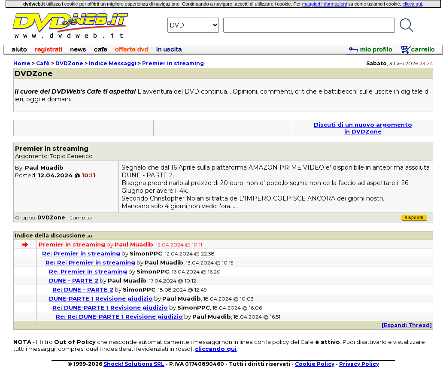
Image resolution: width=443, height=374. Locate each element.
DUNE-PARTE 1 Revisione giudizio (101, 298)
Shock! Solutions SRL (133, 364)
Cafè (43, 63)
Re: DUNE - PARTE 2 (82, 289)
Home (21, 63)
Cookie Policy (314, 364)
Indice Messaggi (113, 63)
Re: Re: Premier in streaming (90, 262)
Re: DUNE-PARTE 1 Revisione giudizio (110, 307)
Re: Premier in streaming (81, 253)
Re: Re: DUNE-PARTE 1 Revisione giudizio (119, 316)
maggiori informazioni (324, 3)
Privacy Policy (359, 364)
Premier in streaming (173, 63)
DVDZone (69, 63)
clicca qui (412, 3)
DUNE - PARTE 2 (73, 280)
